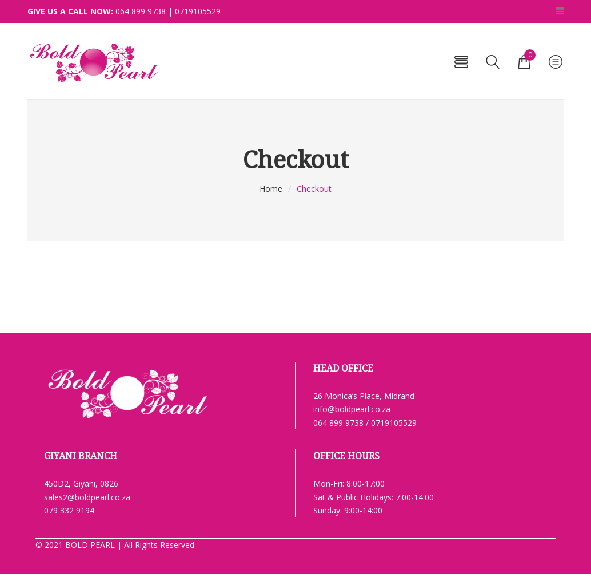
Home (270, 188)
